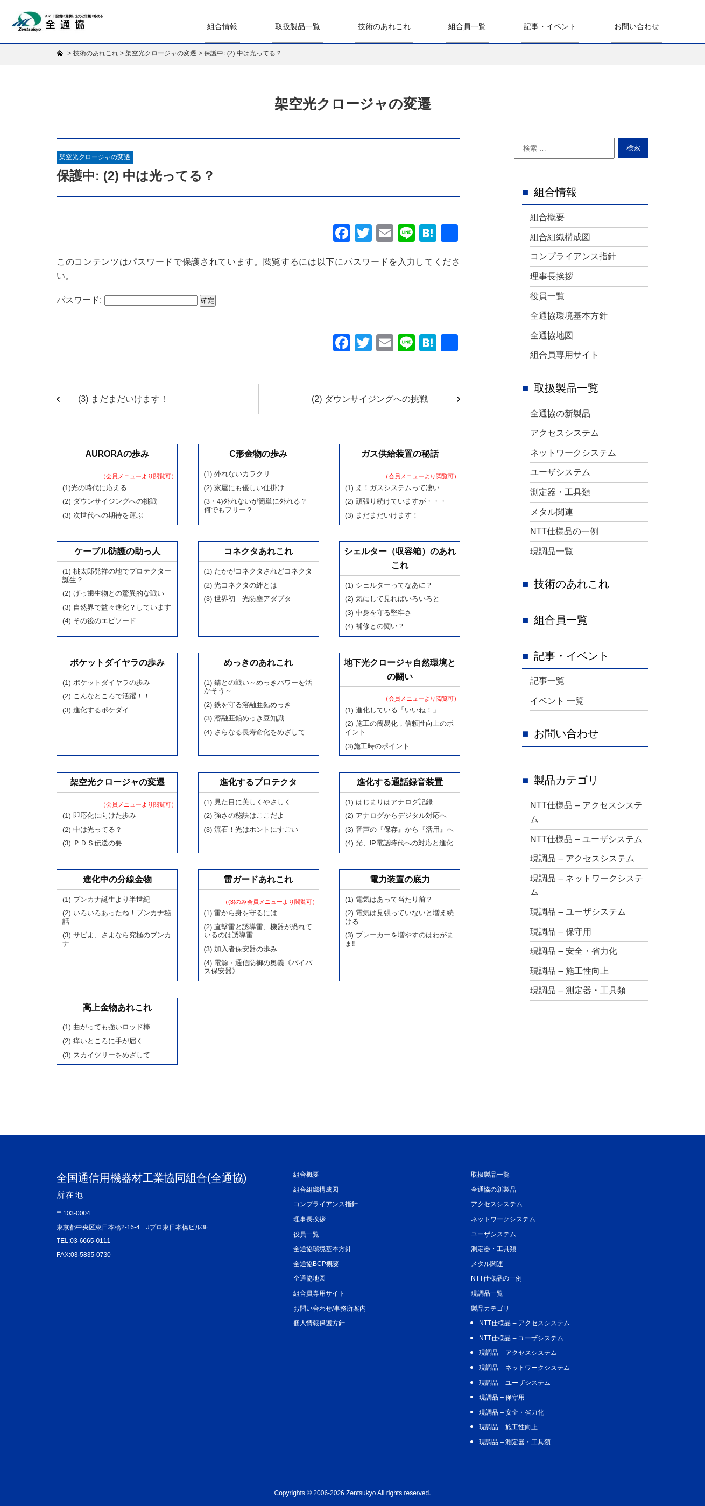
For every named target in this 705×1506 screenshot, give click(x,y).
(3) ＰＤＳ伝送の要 (92, 843)
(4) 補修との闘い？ (375, 626)
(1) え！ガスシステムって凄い (392, 488)
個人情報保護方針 (319, 1323)
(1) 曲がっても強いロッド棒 (106, 1027)
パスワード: (127, 300)
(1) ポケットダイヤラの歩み (106, 682)
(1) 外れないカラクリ (237, 474)
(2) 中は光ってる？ (92, 829)
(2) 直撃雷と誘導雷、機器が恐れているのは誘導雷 (258, 931)
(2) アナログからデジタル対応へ (396, 815)
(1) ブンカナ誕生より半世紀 (106, 899)
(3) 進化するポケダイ (95, 710)
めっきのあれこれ (258, 662)
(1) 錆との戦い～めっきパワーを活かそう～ (258, 686)
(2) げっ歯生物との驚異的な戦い (113, 593)
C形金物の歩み (258, 453)
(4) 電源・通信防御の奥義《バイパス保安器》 (258, 967)
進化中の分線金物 (117, 879)
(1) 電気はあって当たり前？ (389, 899)
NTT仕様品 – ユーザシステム (586, 839)
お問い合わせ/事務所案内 (329, 1308)
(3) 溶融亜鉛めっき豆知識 (244, 718)
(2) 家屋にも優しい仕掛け (244, 488)
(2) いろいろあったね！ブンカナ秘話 (116, 917)
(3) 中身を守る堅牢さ (378, 613)
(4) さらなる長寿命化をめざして (255, 732)
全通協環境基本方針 (569, 315)
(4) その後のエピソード (99, 621)
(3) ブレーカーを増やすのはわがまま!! (399, 939)
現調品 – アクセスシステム (582, 858)
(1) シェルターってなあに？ (389, 585)
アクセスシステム (564, 432)
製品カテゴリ (566, 780)
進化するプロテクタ (258, 782)
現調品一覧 (551, 551)
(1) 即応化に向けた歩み (99, 815)
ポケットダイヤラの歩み (117, 662)
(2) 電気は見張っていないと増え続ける (399, 917)
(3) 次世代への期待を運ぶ (102, 515)
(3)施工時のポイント (377, 746)
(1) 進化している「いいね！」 (392, 710)
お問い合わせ (639, 26)
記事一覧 (547, 680)
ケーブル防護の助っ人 (117, 551)
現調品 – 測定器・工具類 (578, 990)
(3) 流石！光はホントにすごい (251, 829)
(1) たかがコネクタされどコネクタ (258, 571)
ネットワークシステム (573, 452)
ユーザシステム (560, 472)
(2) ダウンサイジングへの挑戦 (370, 399)
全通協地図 (551, 335)
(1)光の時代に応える (94, 488)
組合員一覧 (480, 26)
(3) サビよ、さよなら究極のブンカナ (116, 939)
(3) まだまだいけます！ (123, 399)
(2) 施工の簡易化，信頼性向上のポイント (399, 727)
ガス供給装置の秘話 (400, 453)
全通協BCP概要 (316, 1264)
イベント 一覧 (557, 700)
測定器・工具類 (560, 492)
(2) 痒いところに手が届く (102, 1041)
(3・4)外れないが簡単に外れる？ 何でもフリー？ (255, 505)
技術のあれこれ (403, 26)
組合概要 (547, 217)
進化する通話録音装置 (400, 782)
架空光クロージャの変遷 (94, 157)
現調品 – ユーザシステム (578, 911)
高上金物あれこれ (117, 1007)
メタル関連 (551, 512)
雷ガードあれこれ (258, 879)
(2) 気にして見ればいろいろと (392, 599)
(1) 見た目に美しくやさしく (248, 802)
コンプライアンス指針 (573, 256)
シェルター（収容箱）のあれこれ (400, 558)
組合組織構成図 (560, 237)
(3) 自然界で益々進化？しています (116, 607)
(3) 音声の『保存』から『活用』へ (399, 829)
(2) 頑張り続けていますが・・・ (396, 501)
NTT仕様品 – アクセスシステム (586, 812)
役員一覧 (547, 296)
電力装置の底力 (400, 879)
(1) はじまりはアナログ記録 (389, 802)
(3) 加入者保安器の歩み (241, 949)
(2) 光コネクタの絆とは (241, 585)
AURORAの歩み (117, 453)
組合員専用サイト (564, 354)
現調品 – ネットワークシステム (586, 885)
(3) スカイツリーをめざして (106, 1055)
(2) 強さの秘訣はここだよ (244, 815)
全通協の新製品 (560, 413)
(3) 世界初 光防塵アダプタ (248, 599)
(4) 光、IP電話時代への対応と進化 (399, 843)
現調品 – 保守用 (560, 931)
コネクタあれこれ (258, 551)
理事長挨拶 (551, 276)
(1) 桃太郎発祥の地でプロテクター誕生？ (116, 575)
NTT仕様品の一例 (564, 531)
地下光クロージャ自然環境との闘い (400, 669)
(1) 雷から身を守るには (241, 913)
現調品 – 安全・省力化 (573, 951)
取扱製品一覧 (321, 26)
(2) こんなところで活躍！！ (106, 696)
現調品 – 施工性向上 (569, 970)
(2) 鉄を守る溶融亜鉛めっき (248, 705)
